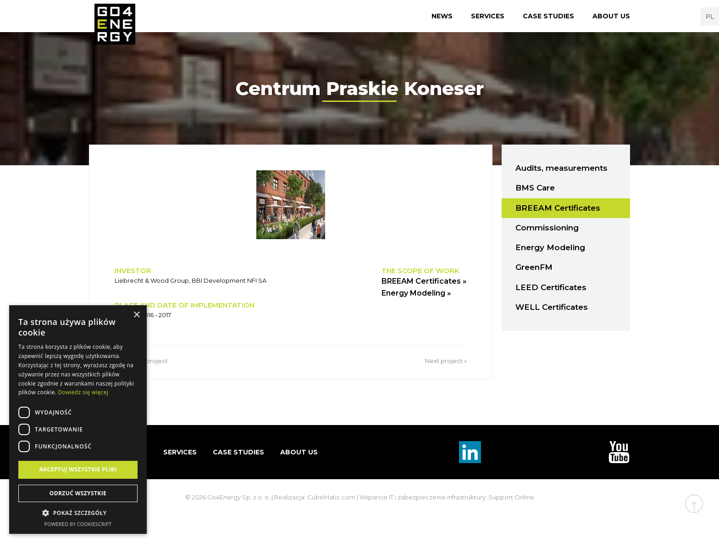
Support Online (511, 497)
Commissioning (547, 227)
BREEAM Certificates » (424, 281)
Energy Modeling (550, 247)
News (442, 16)
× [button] (136, 315)
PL (710, 16)
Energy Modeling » (416, 293)
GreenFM (534, 267)
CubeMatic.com (331, 497)
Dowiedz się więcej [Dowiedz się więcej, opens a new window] (83, 392)
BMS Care (535, 187)
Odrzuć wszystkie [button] (78, 493)
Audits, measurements (561, 168)
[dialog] (78, 419)
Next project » (446, 360)
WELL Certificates (551, 307)
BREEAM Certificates (557, 208)
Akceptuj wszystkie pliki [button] (77, 469)
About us (611, 16)
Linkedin (470, 452)
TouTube (619, 452)
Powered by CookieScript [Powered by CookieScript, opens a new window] (78, 524)
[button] (78, 513)
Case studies (548, 16)
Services (487, 16)
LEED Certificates (550, 287)
